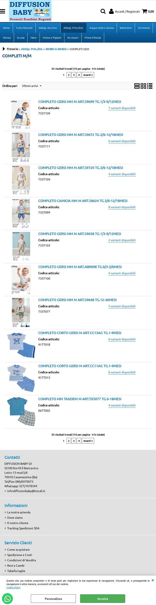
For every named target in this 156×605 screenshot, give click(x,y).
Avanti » (88, 75)
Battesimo (126, 27)
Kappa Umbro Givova (102, 27)
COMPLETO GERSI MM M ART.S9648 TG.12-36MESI (77, 299)
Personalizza (53, 599)
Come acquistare (18, 549)
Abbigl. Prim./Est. (74, 27)
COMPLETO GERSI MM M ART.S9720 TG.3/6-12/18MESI (80, 167)
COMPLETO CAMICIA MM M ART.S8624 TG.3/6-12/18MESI (82, 200)
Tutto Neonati (24, 27)
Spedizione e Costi (19, 555)
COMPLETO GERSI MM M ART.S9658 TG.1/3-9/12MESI (79, 233)
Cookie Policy (13, 587)
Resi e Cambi (15, 565)
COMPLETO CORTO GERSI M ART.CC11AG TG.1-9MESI (79, 366)
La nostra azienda (18, 512)
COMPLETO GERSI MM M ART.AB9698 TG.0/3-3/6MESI (80, 266)
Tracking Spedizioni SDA (23, 528)
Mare (34, 37)
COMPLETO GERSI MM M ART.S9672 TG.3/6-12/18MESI (80, 134)
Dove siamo (15, 517)
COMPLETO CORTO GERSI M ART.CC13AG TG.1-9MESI (79, 333)
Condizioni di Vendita (21, 560)
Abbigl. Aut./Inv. (48, 27)
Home (6, 27)
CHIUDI (152, 580)
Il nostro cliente (17, 523)
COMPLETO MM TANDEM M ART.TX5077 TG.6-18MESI (79, 399)
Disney (7, 37)
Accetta (102, 599)
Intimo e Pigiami (52, 37)
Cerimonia (144, 27)
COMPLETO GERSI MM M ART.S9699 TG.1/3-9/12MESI (79, 101)
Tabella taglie (16, 571)
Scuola (20, 37)
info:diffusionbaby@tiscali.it (26, 491)
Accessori (72, 37)
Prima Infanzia (93, 37)
